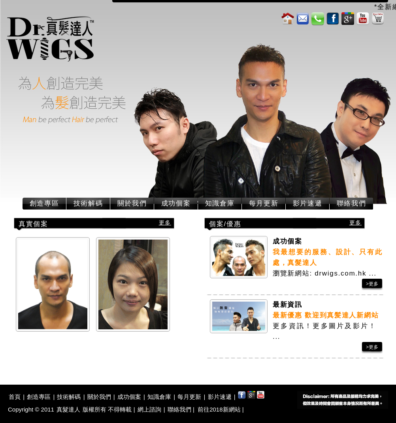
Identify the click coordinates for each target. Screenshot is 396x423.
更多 (165, 222)
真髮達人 (68, 409)
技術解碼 (88, 203)
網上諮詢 (149, 409)
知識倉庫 (220, 203)
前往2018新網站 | (220, 409)
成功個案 (176, 203)
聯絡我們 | (182, 409)
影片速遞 (307, 203)
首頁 (15, 396)
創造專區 (44, 203)
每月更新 (264, 203)
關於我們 (132, 203)
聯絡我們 (351, 203)
